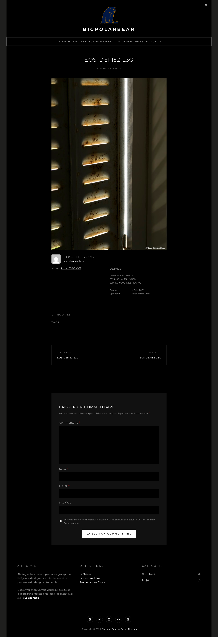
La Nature (65, 41)
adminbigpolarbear (74, 261)
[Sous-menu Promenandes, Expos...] (161, 41)
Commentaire (69, 422)
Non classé (148, 574)
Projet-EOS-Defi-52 (71, 268)
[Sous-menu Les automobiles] (113, 41)
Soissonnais (32, 597)
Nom (63, 469)
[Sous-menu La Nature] (76, 41)
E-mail (64, 486)
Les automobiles (96, 41)
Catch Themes (129, 629)
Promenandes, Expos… (139, 41)
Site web (65, 502)
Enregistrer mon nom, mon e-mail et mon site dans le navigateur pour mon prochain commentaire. (109, 521)
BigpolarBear (109, 29)
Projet (145, 580)
